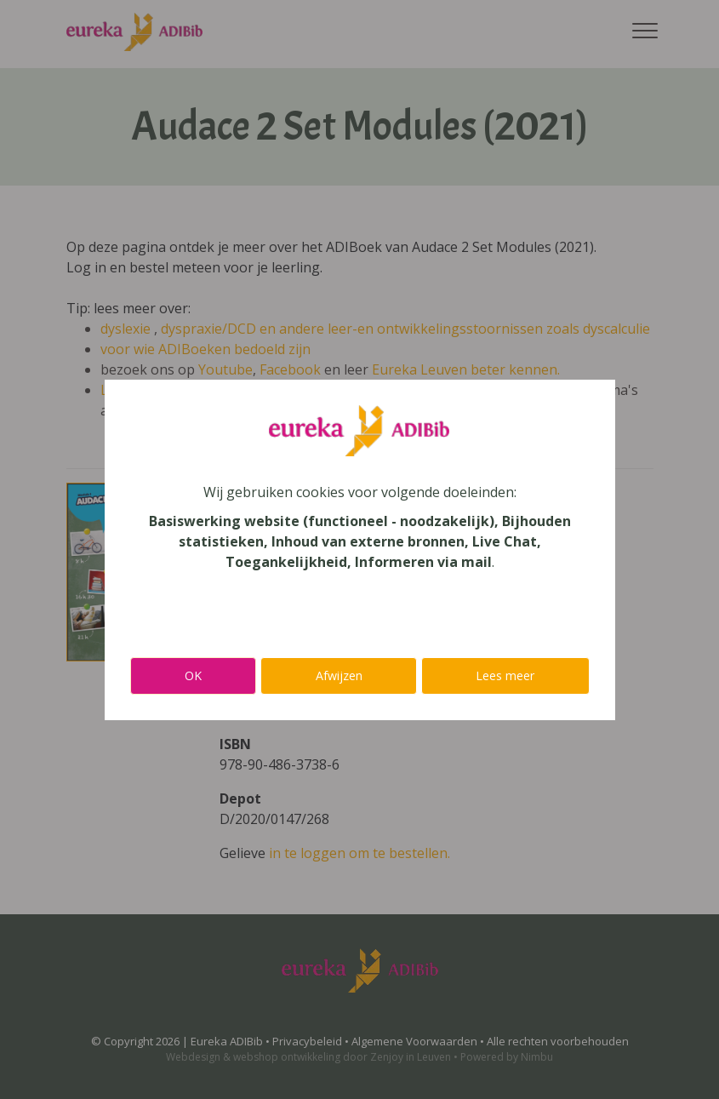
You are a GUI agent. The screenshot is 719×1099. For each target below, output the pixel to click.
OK (193, 675)
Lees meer (505, 675)
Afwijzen (339, 675)
